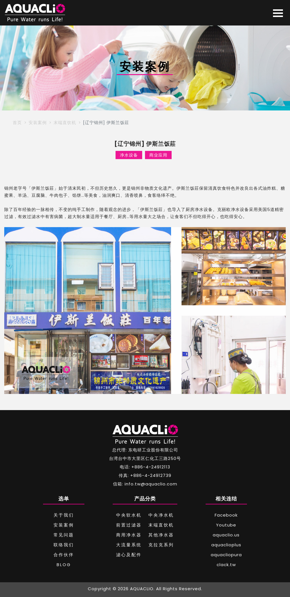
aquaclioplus (226, 545)
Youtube (226, 525)
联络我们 (64, 545)
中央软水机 (129, 515)
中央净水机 (161, 515)
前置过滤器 (129, 525)
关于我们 (64, 515)
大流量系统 (129, 545)
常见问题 (64, 535)
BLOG (64, 565)
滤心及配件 (129, 555)
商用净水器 (129, 535)
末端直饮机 (65, 122)
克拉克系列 (161, 545)
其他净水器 (161, 535)
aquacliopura (226, 555)
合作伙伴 (64, 555)
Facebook (226, 515)
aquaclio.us (226, 535)
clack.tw (226, 565)
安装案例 (38, 122)
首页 (17, 122)
